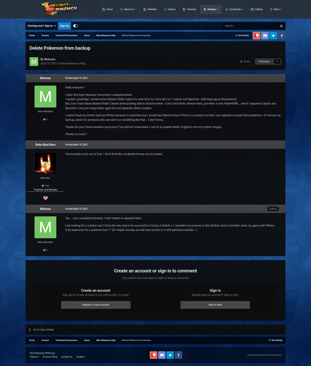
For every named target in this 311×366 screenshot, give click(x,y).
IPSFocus (50, 353)
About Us (148, 10)
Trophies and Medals (46, 189)
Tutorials (210, 10)
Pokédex (171, 10)
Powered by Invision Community (264, 355)
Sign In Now (215, 304)
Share (245, 61)
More (276, 10)
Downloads (254, 10)
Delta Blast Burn (45, 144)
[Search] (240, 26)
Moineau (45, 78)
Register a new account (95, 304)
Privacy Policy (50, 356)
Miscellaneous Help (73, 63)
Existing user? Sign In (42, 26)
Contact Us (67, 356)
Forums (230, 10)
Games (191, 10)
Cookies (80, 356)
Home (128, 10)
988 (45, 185)
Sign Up (64, 25)
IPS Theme (35, 353)
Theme (34, 356)
